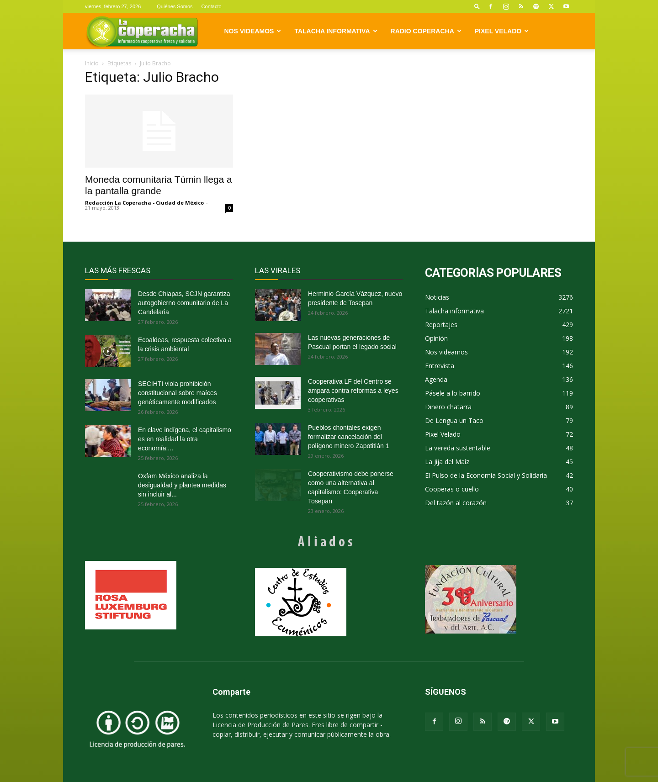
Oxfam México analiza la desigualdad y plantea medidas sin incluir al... (182, 485)
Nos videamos (252, 31)
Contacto (212, 6)
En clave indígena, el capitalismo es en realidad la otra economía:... (184, 439)
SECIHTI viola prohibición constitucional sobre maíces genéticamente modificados (177, 393)
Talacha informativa (335, 31)
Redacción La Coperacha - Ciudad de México (144, 202)
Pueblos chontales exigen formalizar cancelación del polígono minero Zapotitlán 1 (348, 436)
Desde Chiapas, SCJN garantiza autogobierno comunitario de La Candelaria (184, 303)
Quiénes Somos (174, 6)
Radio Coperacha (426, 31)
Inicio (92, 63)
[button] (477, 6)
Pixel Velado (502, 31)
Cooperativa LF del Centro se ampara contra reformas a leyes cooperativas (353, 390)
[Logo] (142, 31)
